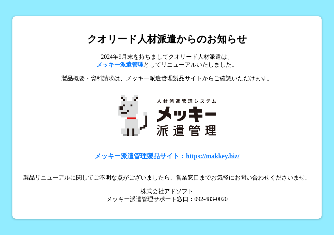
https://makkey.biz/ (212, 156)
